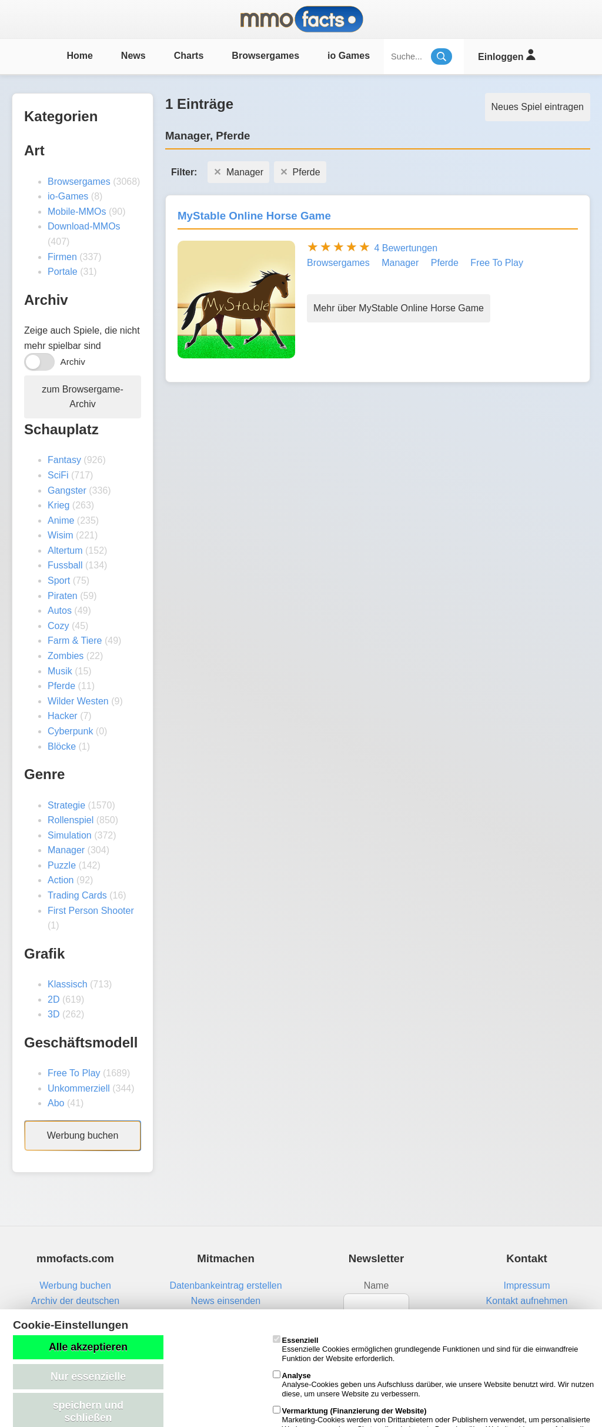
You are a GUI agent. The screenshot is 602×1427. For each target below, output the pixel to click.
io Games (348, 56)
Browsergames (265, 56)
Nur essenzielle (88, 1376)
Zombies (65, 656)
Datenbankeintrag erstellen (225, 1285)
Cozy (58, 626)
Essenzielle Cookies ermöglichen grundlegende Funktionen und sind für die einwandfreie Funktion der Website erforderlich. (425, 1349)
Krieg (58, 505)
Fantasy (64, 460)
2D (53, 999)
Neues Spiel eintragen (537, 107)
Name (376, 1285)
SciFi (58, 475)
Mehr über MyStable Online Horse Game (398, 308)
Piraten (63, 596)
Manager (66, 850)
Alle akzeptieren (88, 1347)
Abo (56, 1103)
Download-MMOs (84, 226)
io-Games (68, 196)
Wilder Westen (78, 701)
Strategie (66, 805)
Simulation (70, 835)
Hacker (63, 716)
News (133, 56)
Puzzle (62, 865)
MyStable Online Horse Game (254, 215)
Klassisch (68, 984)
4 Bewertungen (405, 248)
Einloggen (506, 55)
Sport (59, 581)
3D (53, 1014)
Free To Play (74, 1073)
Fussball (65, 565)
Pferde (61, 686)
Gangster (67, 490)
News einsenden (225, 1301)
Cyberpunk (70, 731)
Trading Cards (77, 895)
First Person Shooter (91, 911)
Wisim (60, 535)
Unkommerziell (79, 1088)
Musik (60, 671)
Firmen (62, 257)
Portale (63, 272)
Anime (61, 520)
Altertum (65, 550)
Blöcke (62, 746)
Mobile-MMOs (77, 212)
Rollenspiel (70, 820)
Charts (189, 56)
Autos (60, 611)
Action (60, 880)
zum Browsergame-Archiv (82, 397)
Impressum (526, 1285)
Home (79, 56)
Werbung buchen (83, 1135)
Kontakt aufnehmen (527, 1301)
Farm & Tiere (75, 641)
